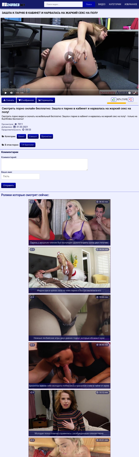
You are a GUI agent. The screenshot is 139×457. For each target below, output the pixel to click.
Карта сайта (7, 451)
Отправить (8, 185)
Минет (21, 136)
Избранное (131, 4)
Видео (101, 4)
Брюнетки (46, 136)
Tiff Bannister (27, 145)
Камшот (33, 136)
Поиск (89, 4)
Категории (115, 4)
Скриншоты (45, 100)
